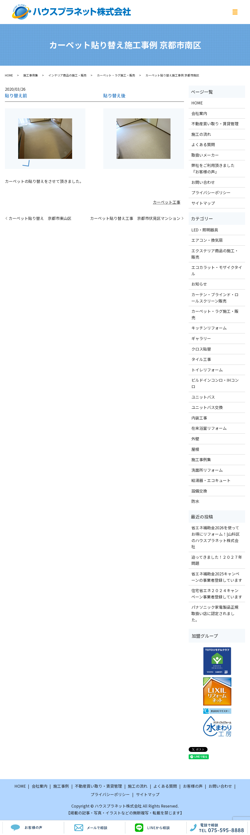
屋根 (195, 449)
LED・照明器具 (204, 230)
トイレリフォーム (207, 370)
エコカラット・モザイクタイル (216, 270)
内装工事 (199, 418)
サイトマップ (203, 203)
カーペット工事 (166, 202)
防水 (195, 501)
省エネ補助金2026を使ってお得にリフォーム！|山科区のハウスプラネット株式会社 (215, 537)
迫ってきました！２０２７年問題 (216, 560)
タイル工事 (201, 359)
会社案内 (199, 113)
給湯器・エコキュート (211, 480)
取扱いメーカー (205, 155)
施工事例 (61, 786)
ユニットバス (203, 397)
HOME (9, 75)
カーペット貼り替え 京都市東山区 (40, 218)
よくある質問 (203, 144)
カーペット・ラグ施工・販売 (116, 75)
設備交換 (199, 491)
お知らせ (199, 284)
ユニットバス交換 (207, 407)
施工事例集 (30, 75)
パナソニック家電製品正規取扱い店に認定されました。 (214, 613)
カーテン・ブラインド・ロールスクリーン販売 (214, 297)
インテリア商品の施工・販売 (67, 75)
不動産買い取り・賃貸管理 (214, 124)
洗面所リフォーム (207, 470)
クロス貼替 (201, 349)
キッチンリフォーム (209, 328)
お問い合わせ (203, 182)
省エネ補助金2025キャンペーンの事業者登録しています (216, 577)
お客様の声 (193, 786)
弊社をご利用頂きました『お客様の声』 (213, 168)
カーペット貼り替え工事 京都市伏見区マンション (135, 218)
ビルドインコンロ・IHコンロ (215, 383)
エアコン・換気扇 (207, 240)
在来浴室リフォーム (209, 428)
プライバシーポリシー (211, 192)
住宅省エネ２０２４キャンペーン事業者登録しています (216, 593)
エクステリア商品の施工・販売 (214, 254)
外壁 (195, 439)
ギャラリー (201, 338)
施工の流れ (201, 134)
